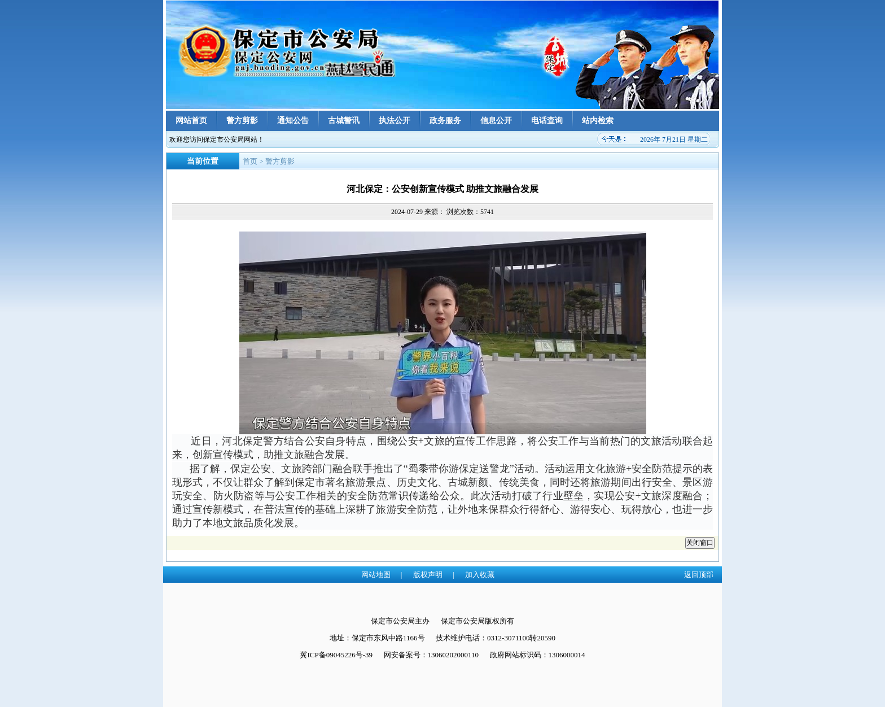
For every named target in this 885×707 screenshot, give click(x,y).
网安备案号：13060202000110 (431, 655)
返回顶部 (698, 574)
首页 (250, 161)
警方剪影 (242, 120)
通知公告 (293, 120)
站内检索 (598, 120)
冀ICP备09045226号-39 (336, 655)
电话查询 (547, 120)
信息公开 (496, 120)
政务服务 (445, 120)
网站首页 (191, 120)
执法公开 (394, 120)
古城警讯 (344, 120)
